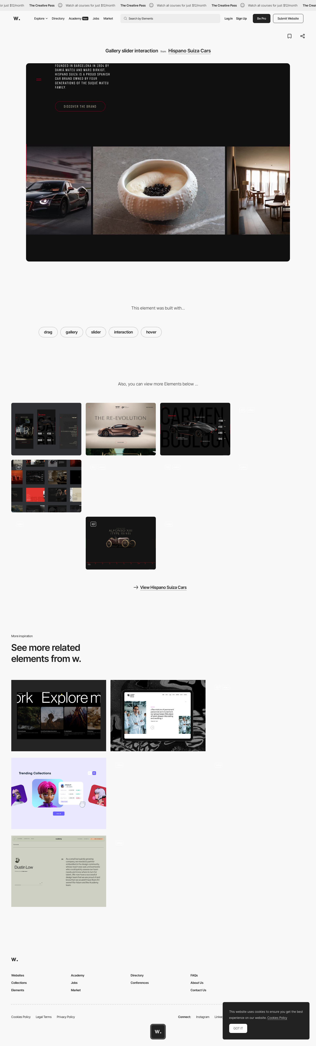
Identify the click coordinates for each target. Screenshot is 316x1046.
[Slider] (58, 793)
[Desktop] (121, 429)
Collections (19, 982)
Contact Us (198, 990)
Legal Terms (44, 1017)
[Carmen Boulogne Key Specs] (195, 429)
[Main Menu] (270, 429)
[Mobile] (46, 429)
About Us (197, 982)
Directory (58, 18)
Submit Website (288, 18)
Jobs (96, 18)
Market (108, 18)
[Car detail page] (195, 486)
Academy (78, 18)
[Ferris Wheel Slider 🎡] (157, 793)
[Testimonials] (58, 871)
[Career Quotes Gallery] (157, 715)
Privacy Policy (66, 1017)
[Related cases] (58, 715)
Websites (17, 975)
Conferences (140, 982)
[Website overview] (46, 486)
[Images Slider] (257, 715)
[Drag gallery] (257, 793)
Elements (17, 990)
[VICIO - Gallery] (157, 871)
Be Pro (261, 18)
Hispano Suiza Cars (189, 50)
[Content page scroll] (195, 543)
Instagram (202, 1017)
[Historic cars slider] (121, 543)
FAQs (194, 975)
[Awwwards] (16, 18)
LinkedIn (220, 1017)
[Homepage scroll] (121, 486)
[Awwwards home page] (158, 1031)
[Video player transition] (46, 543)
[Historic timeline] (270, 486)
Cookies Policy (21, 1017)
